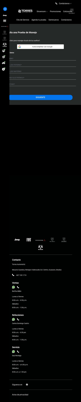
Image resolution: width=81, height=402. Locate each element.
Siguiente (40, 97)
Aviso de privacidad (20, 395)
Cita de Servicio (22, 20)
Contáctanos (66, 20)
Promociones (55, 11)
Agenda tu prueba (39, 20)
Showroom (42, 11)
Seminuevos (54, 20)
